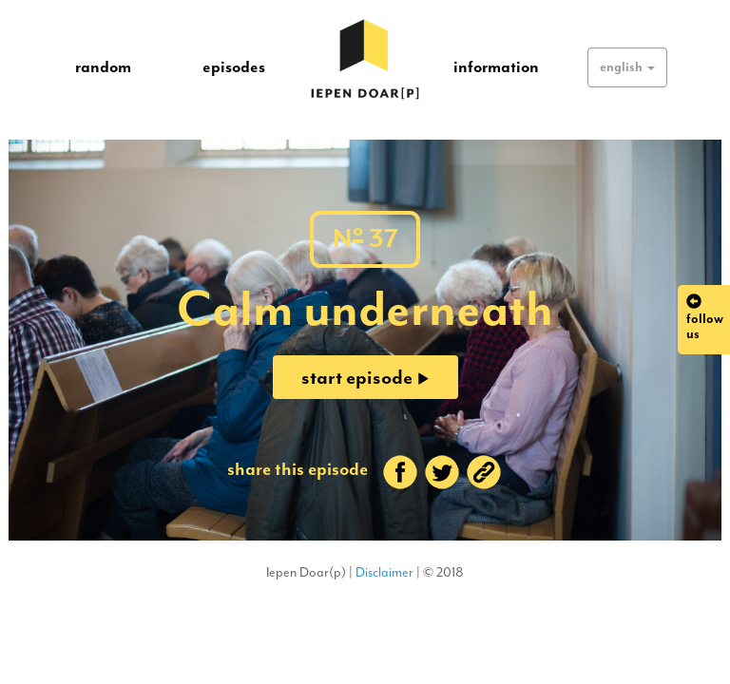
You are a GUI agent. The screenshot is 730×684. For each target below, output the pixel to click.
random (103, 66)
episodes (233, 66)
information (496, 66)
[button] (627, 67)
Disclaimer (384, 572)
